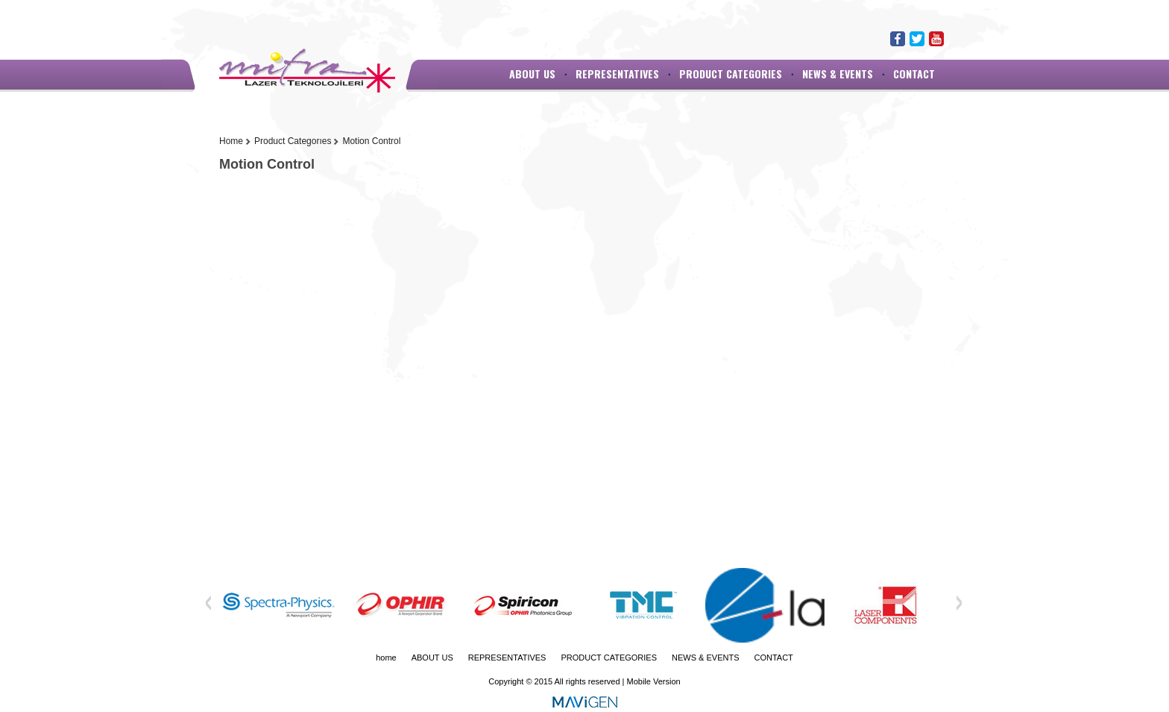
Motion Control (371, 141)
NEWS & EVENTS (837, 73)
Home (231, 141)
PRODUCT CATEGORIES (730, 73)
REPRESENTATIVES (617, 73)
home (386, 657)
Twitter (917, 38)
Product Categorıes (292, 141)
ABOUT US (532, 73)
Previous (208, 603)
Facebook (897, 38)
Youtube (936, 38)
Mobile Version (654, 681)
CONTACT (914, 73)
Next (958, 603)
